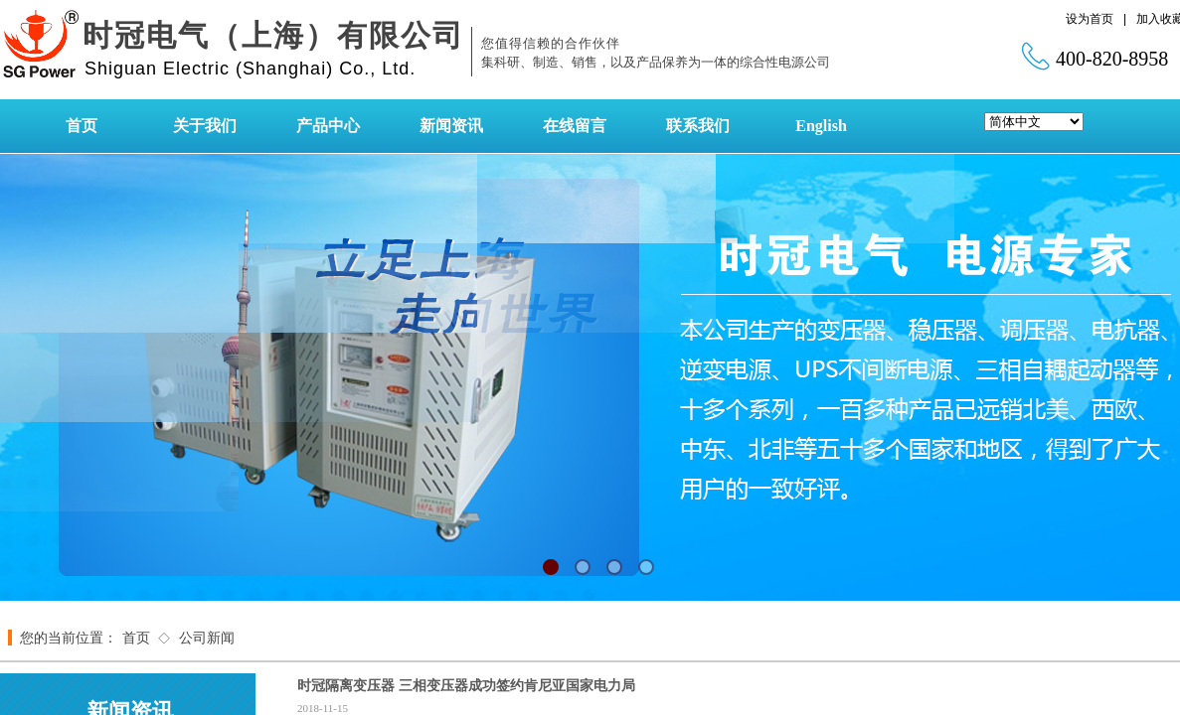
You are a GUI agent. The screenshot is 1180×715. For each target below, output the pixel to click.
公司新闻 (207, 638)
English (821, 125)
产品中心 (328, 125)
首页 (81, 125)
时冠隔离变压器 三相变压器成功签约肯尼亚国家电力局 (466, 685)
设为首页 (1089, 19)
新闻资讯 (451, 125)
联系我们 (698, 125)
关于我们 (205, 125)
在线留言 (574, 125)
